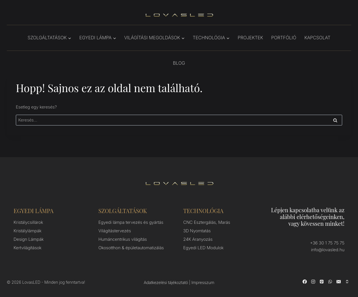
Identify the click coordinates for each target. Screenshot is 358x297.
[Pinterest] (321, 281)
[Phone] (347, 281)
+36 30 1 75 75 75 (327, 243)
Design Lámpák (29, 239)
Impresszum (202, 282)
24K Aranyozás (198, 239)
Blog (179, 63)
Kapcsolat (317, 37)
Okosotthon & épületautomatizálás (131, 247)
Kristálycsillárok (28, 222)
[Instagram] (313, 281)
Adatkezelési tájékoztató (166, 282)
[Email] (338, 281)
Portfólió (283, 37)
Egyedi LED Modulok (203, 247)
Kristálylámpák (28, 230)
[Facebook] (304, 281)
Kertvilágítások (28, 247)
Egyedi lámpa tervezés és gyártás (130, 222)
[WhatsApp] (330, 281)
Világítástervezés (114, 230)
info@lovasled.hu (327, 249)
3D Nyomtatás (197, 230)
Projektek (250, 37)
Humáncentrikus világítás (122, 239)
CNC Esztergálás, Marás (206, 222)
